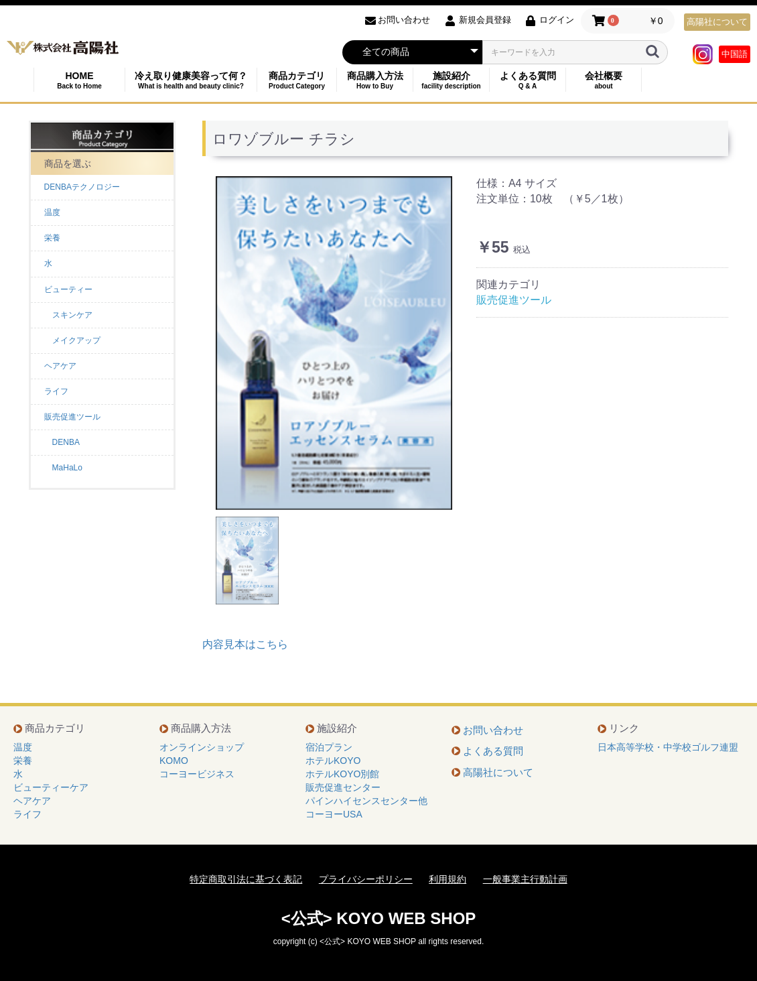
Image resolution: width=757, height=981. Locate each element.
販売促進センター (343, 787)
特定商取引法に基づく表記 (246, 879)
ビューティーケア (50, 787)
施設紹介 (451, 80)
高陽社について (717, 22)
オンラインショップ (201, 747)
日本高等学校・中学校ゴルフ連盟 (668, 747)
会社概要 (603, 80)
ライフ (56, 391)
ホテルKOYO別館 (342, 774)
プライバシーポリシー (366, 879)
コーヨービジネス (196, 774)
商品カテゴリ (296, 80)
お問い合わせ (493, 730)
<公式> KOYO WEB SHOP (378, 918)
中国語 (734, 54)
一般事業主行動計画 (525, 879)
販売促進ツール (72, 416)
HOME (79, 80)
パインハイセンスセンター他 (366, 800)
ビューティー (68, 289)
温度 (52, 212)
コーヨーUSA (333, 814)
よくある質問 (527, 80)
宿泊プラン (328, 747)
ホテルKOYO (332, 760)
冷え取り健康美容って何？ (191, 80)
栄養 (52, 238)
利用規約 (447, 879)
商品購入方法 (375, 80)
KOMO (173, 760)
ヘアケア (60, 366)
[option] (334, 343)
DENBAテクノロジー (82, 187)
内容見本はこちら (245, 644)
